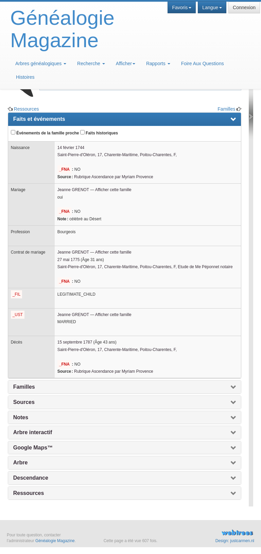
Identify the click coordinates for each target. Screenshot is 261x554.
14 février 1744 (70, 147)
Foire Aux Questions (202, 63)
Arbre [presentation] (20, 462)
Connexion (244, 7)
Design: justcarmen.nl (234, 540)
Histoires (25, 77)
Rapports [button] (158, 63)
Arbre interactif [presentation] (32, 432)
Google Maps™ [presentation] (33, 447)
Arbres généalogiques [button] (40, 63)
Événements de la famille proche (45, 132)
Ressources (26, 109)
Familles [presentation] (24, 387)
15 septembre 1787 (74, 342)
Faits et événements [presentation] (39, 119)
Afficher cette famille (113, 189)
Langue (212, 7)
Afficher (125, 63)
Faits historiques (99, 132)
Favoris (181, 7)
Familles (226, 109)
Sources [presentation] (24, 402)
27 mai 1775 (68, 259)
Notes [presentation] (20, 417)
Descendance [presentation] (30, 478)
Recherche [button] (91, 63)
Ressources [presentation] (28, 493)
